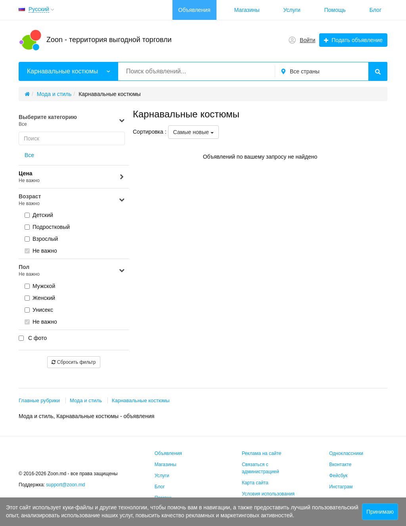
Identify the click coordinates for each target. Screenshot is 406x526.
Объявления (194, 10)
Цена (72, 177)
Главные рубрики (39, 400)
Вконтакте (340, 464)
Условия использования (268, 494)
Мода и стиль (86, 400)
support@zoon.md (66, 485)
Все (29, 155)
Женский (40, 298)
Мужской (40, 286)
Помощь (335, 10)
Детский (39, 215)
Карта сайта (255, 483)
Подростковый (47, 227)
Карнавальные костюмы (141, 400)
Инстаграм (340, 487)
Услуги (292, 10)
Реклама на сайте (262, 453)
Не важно (41, 251)
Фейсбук (338, 475)
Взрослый (41, 239)
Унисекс (39, 310)
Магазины (247, 10)
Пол (72, 271)
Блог (375, 10)
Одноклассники (346, 453)
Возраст (72, 200)
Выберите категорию (72, 121)
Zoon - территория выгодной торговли (109, 40)
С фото (33, 338)
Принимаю (380, 512)
